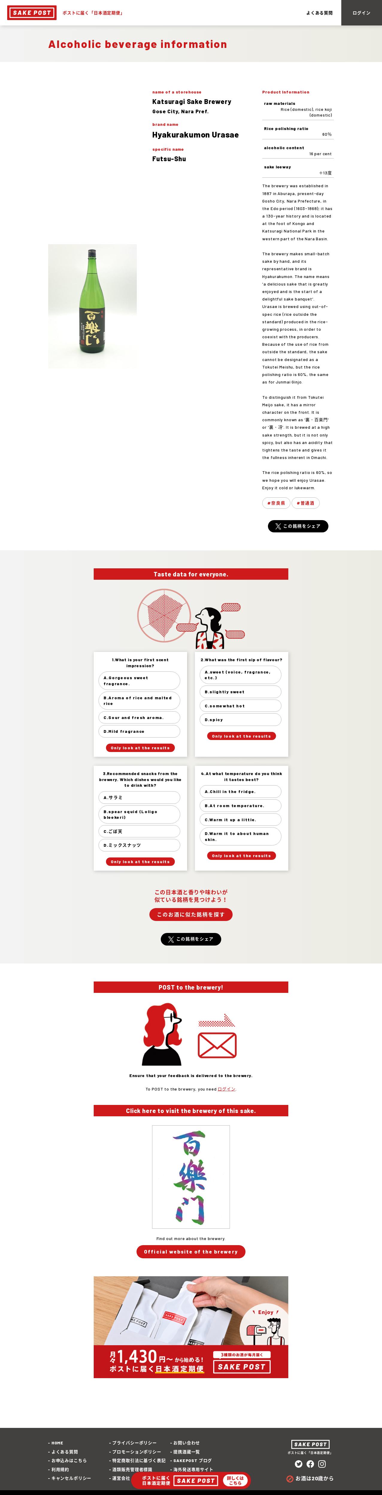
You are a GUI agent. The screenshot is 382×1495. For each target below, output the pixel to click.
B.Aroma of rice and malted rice (138, 700)
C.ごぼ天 (113, 831)
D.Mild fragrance (124, 731)
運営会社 (121, 1478)
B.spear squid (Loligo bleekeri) (130, 814)
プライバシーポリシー (134, 1442)
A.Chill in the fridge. (230, 791)
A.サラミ (113, 797)
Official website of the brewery (191, 1251)
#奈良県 (276, 502)
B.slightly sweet (225, 691)
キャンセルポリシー (71, 1478)
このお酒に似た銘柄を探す (191, 914)
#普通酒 (306, 502)
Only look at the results (140, 747)
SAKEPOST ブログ (192, 1460)
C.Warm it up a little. (231, 819)
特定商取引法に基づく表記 (139, 1460)
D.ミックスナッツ (122, 845)
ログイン (361, 12)
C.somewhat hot (225, 705)
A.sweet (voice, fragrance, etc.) (238, 674)
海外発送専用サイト (193, 1469)
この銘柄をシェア (302, 525)
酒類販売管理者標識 (132, 1469)
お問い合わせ (186, 1442)
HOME (57, 1442)
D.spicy (214, 719)
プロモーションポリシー (136, 1451)
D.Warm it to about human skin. (237, 836)
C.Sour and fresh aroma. (134, 717)
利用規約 (60, 1469)
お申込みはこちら (69, 1460)
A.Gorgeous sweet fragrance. (126, 680)
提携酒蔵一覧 (186, 1451)
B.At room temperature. (235, 805)
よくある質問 (319, 12)
